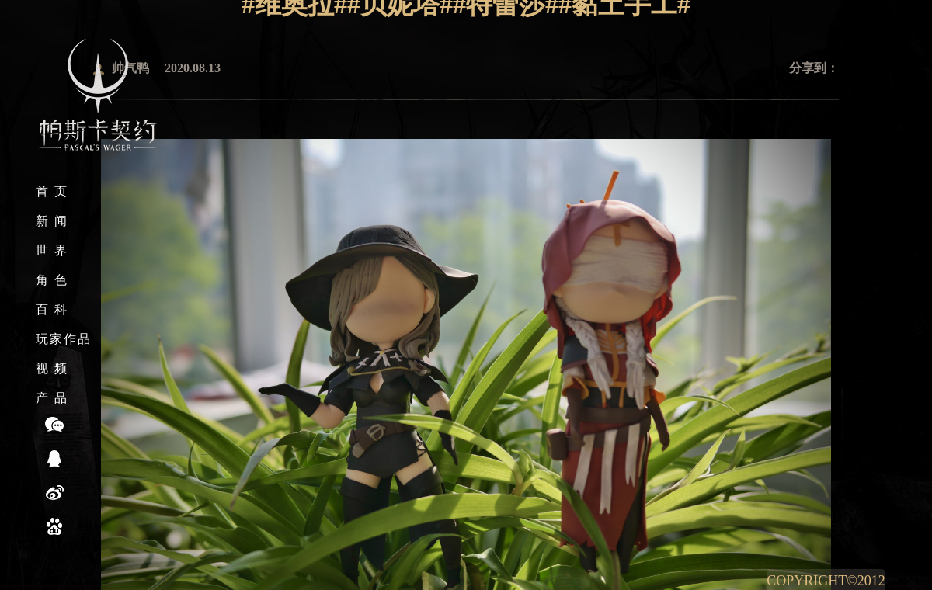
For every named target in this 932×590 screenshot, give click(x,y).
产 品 (52, 397)
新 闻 (52, 220)
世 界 (52, 250)
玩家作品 (64, 338)
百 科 (52, 309)
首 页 (52, 191)
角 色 (52, 279)
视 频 (52, 368)
